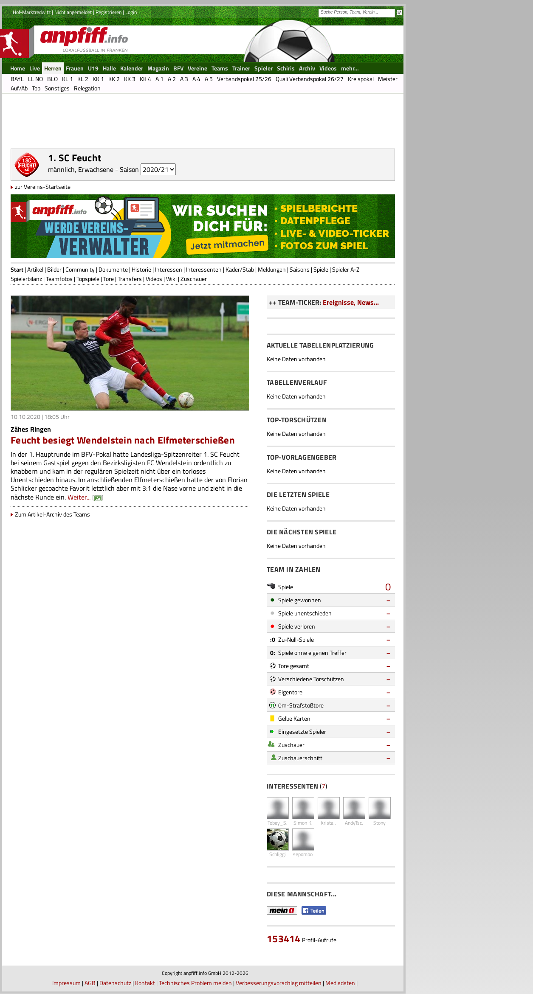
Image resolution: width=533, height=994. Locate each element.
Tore (108, 278)
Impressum (66, 982)
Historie (141, 269)
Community (80, 269)
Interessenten (204, 269)
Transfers (130, 278)
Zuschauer (193, 278)
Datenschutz (115, 982)
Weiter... (79, 497)
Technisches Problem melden (195, 982)
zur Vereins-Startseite (43, 186)
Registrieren (108, 12)
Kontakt (145, 982)
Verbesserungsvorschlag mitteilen (278, 982)
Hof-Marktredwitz (32, 12)
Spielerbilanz (26, 278)
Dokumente (113, 269)
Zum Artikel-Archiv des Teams (52, 514)
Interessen (168, 269)
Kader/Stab (240, 269)
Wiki (171, 278)
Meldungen (272, 269)
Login (131, 12)
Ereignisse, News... (351, 302)
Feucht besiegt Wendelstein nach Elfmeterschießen (123, 439)
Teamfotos (59, 278)
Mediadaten (340, 982)
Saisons (300, 269)
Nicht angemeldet (73, 12)
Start (17, 269)
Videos (154, 278)
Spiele (320, 269)
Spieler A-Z (346, 269)
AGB (90, 982)
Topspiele (87, 278)
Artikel (35, 269)
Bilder (54, 269)
